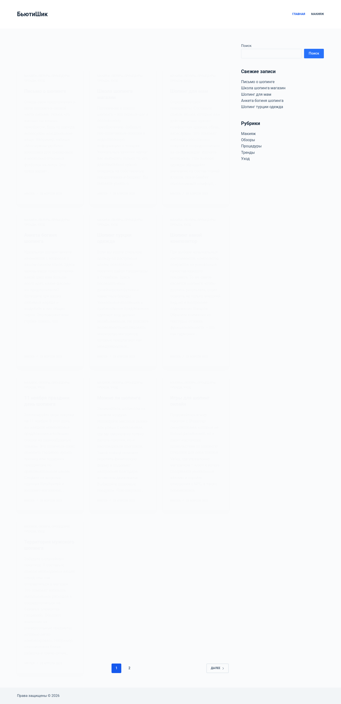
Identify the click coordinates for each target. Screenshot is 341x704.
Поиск (246, 46)
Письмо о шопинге (258, 82)
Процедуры (251, 146)
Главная (298, 14)
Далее (217, 668)
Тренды (248, 152)
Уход (245, 158)
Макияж (317, 14)
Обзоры (248, 140)
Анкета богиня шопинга (262, 100)
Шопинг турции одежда (262, 107)
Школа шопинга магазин (263, 88)
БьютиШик (32, 14)
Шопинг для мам (256, 94)
